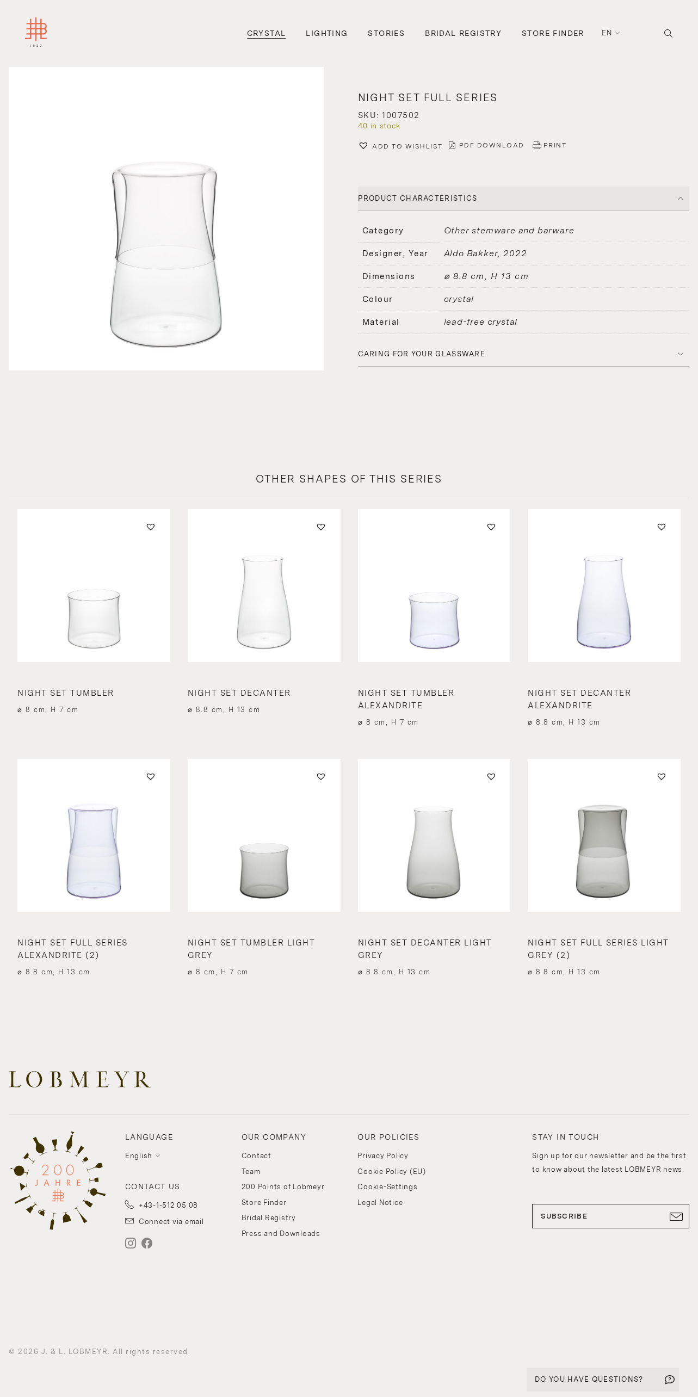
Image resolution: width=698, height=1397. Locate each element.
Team (251, 1171)
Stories (386, 33)
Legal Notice (380, 1202)
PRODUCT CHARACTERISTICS (418, 198)
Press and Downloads (281, 1233)
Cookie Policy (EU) (391, 1171)
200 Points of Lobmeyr (283, 1187)
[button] (175, 220)
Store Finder (553, 33)
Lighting (327, 33)
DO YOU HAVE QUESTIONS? (589, 1379)
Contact (256, 1156)
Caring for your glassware (422, 354)
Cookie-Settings (387, 1187)
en (607, 33)
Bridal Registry (463, 33)
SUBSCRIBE (611, 1216)
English (138, 1156)
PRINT (555, 145)
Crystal (266, 33)
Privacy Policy (383, 1156)
